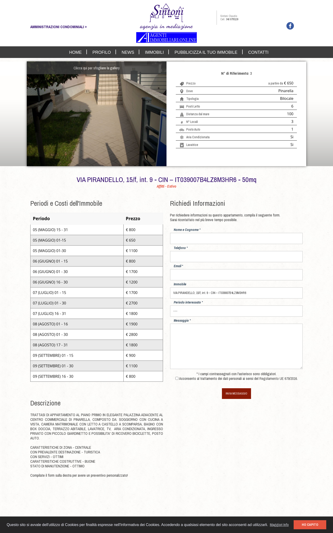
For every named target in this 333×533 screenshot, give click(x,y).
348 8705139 (232, 19)
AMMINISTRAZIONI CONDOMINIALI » (58, 26)
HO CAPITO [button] (310, 524)
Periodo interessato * (188, 302)
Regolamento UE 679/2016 (278, 378)
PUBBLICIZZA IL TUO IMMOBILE (206, 52)
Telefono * (181, 247)
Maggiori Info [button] (279, 524)
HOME (75, 52)
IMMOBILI (154, 52)
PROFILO (101, 52)
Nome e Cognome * (187, 229)
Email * (178, 265)
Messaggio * (182, 320)
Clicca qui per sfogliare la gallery (97, 68)
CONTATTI (258, 52)
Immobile (180, 284)
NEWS (128, 52)
